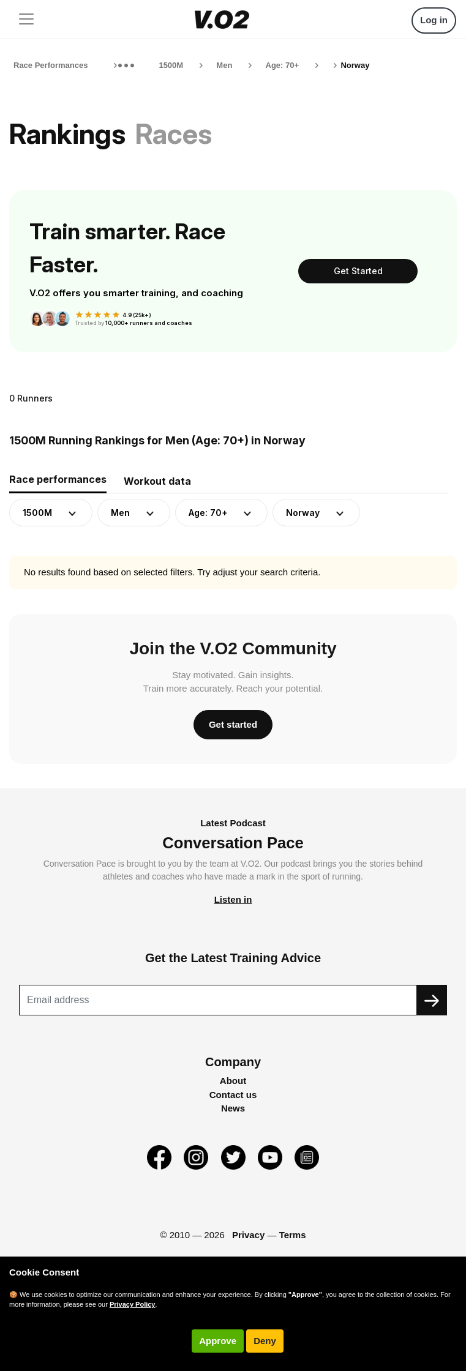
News (233, 1108)
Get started (233, 724)
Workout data (157, 481)
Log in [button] (434, 20)
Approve (217, 1341)
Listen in (233, 899)
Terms (292, 1235)
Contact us (233, 1094)
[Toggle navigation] (26, 19)
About (233, 1080)
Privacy (248, 1235)
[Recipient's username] (218, 1000)
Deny (265, 1341)
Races (173, 134)
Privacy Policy (133, 1304)
